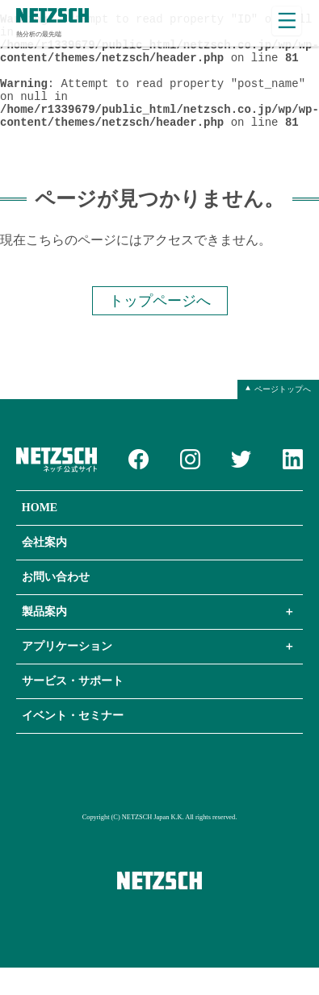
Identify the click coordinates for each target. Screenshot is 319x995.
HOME (39, 535)
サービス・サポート (73, 708)
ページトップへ (282, 416)
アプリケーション (67, 674)
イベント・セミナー (73, 743)
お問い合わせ (56, 604)
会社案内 (44, 570)
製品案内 (44, 639)
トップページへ (160, 326)
